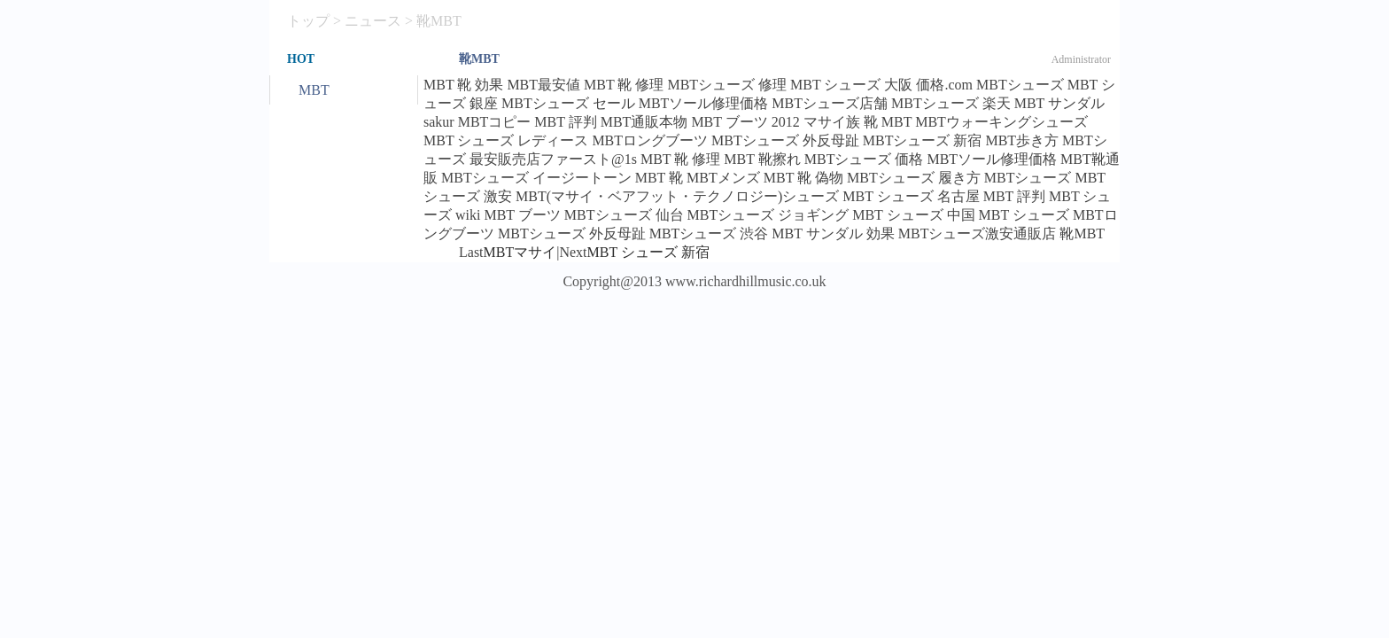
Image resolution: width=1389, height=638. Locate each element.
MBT (314, 89)
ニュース (373, 20)
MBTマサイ (520, 252)
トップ (308, 20)
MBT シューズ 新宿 (648, 252)
